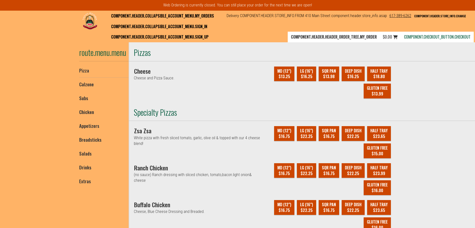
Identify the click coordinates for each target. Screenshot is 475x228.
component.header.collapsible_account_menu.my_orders (162, 16)
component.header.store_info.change (440, 16)
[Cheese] (142, 71)
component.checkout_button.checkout (437, 37)
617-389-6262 (400, 15)
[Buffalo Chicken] (152, 204)
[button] (89, 21)
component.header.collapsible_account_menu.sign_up (160, 37)
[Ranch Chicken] (151, 167)
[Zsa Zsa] (143, 130)
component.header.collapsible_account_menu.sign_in (159, 26)
